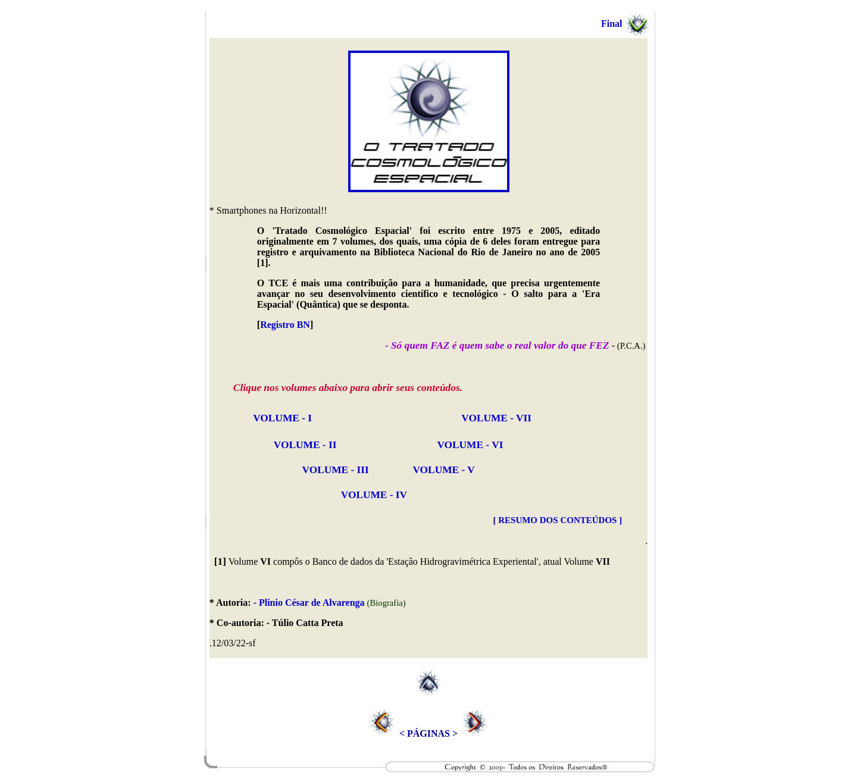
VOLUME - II (304, 444)
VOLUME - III (335, 469)
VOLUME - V (443, 469)
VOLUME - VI (470, 444)
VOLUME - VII (496, 418)
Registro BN (285, 325)
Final (629, 23)
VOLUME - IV (308, 494)
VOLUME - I (281, 418)
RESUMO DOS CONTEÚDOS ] (560, 520)
